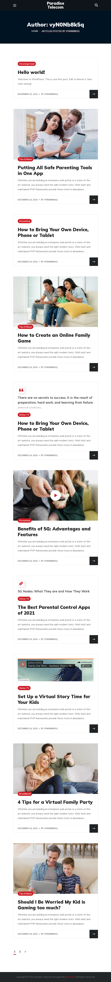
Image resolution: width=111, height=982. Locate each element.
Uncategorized (26, 64)
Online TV (24, 415)
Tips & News (25, 159)
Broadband (25, 794)
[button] (96, 5)
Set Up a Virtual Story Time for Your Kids (54, 699)
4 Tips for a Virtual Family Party (55, 802)
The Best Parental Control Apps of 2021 (54, 610)
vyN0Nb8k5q (51, 94)
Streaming (24, 221)
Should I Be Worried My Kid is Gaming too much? (51, 905)
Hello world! (31, 72)
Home (34, 31)
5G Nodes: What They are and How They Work (54, 591)
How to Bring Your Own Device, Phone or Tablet (53, 232)
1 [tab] (55, 320)
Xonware (70, 977)
